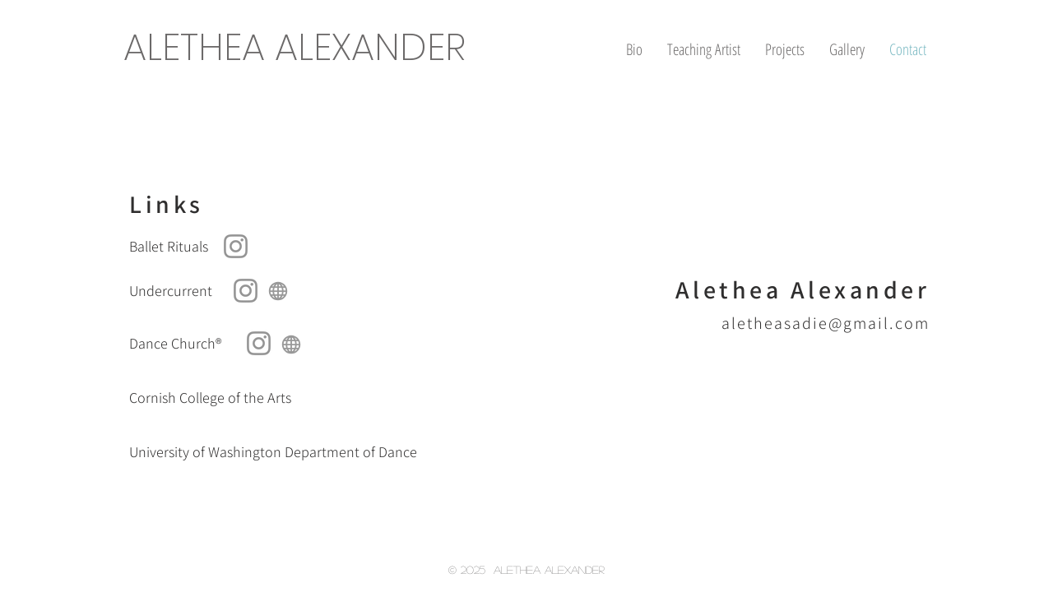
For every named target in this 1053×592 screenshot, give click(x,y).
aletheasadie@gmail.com (825, 323)
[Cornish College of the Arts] (281, 398)
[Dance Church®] (235, 343)
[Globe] (278, 291)
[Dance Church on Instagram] (259, 343)
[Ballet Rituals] (258, 246)
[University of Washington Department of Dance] (281, 452)
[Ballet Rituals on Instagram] (236, 246)
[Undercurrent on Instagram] (246, 291)
